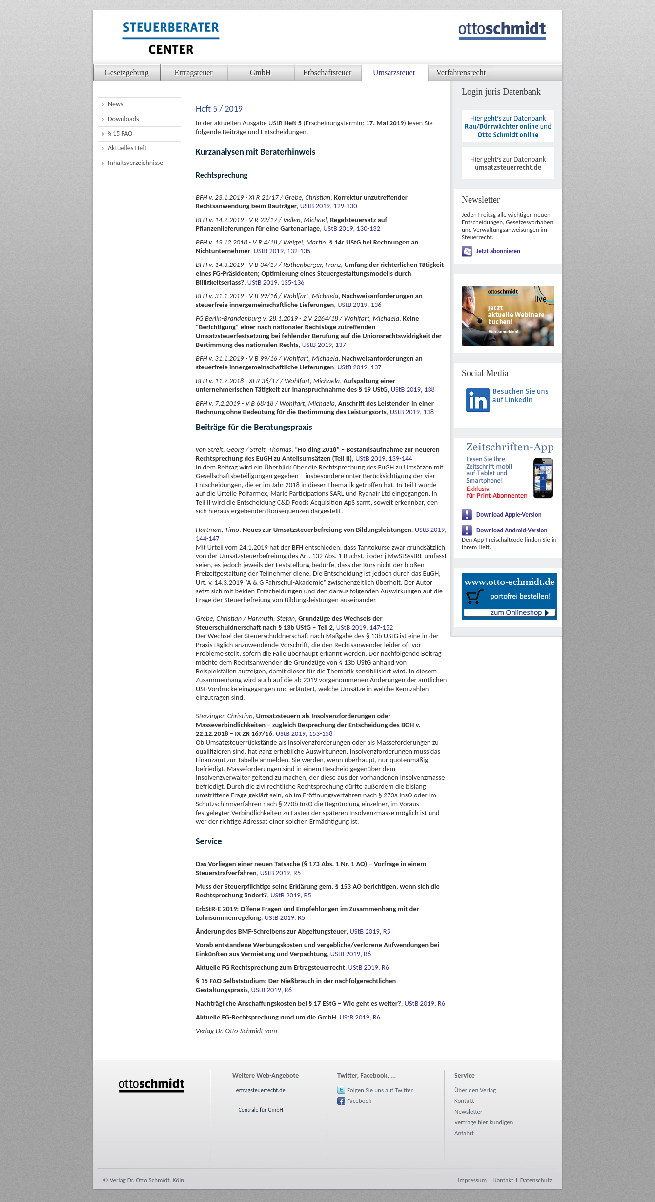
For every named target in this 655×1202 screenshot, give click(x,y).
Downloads (123, 119)
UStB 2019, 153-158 (304, 733)
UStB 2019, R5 (280, 872)
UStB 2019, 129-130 (328, 206)
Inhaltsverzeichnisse (135, 163)
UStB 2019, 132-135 (282, 250)
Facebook (359, 1100)
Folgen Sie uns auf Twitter (380, 1090)
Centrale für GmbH (260, 1109)
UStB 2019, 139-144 (383, 458)
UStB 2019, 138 (413, 389)
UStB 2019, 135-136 (276, 282)
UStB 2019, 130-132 (351, 228)
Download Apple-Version (509, 514)
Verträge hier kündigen (483, 1122)
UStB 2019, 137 (324, 344)
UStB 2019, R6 (350, 953)
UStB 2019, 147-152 (364, 627)
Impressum (472, 1179)
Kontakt (464, 1100)
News (115, 104)
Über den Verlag (475, 1090)
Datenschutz (536, 1179)
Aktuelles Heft (127, 148)
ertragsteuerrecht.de (261, 1090)
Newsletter (468, 1111)
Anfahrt (464, 1133)
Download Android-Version (512, 530)
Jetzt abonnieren (498, 251)
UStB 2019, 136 (359, 304)
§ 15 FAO (120, 133)
